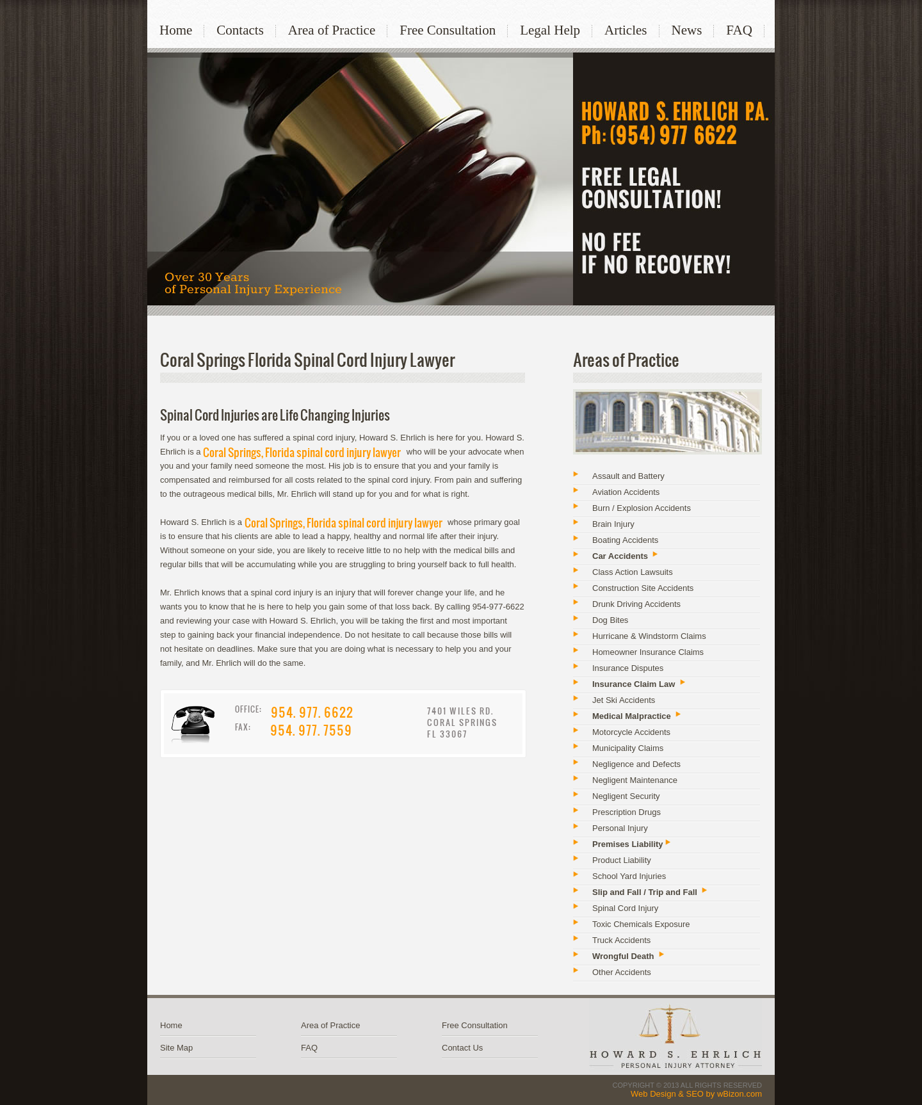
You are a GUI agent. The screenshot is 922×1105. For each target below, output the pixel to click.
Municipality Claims (627, 748)
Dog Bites (610, 620)
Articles (625, 30)
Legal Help (550, 30)
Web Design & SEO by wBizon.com (696, 1094)
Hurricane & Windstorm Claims (649, 636)
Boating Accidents (625, 540)
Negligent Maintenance (634, 780)
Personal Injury (620, 828)
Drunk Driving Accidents (636, 604)
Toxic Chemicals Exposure (641, 924)
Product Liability (621, 860)
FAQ (739, 30)
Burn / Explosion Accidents (641, 508)
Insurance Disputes (627, 668)
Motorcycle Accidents (631, 732)
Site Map (176, 1048)
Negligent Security (626, 796)
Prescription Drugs (626, 812)
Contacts (240, 30)
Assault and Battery (628, 476)
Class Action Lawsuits (632, 572)
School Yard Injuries (629, 876)
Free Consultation (448, 30)
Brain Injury (613, 524)
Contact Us (462, 1048)
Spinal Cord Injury (625, 908)
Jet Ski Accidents (623, 700)
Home (175, 30)
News (687, 30)
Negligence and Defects (636, 764)
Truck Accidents (621, 940)
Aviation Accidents (625, 492)
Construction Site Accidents (642, 588)
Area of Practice (331, 30)
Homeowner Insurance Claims (648, 652)
